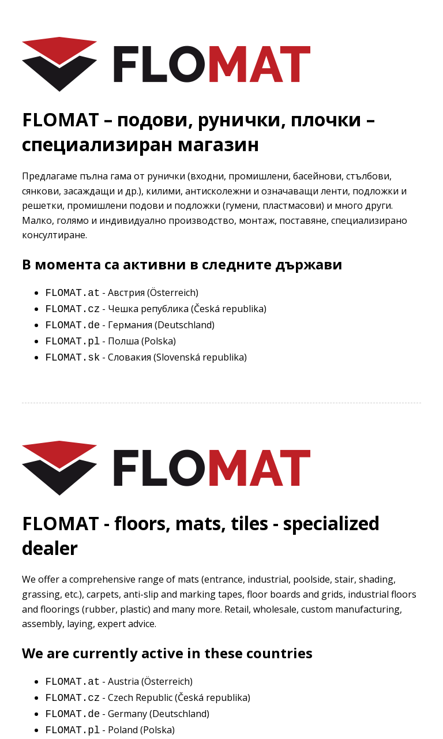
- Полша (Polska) (110, 342)
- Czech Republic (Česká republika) (147, 699)
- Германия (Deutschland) (130, 326)
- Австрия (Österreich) (121, 293)
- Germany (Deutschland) (127, 716)
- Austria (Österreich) (119, 683)
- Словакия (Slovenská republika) (146, 359)
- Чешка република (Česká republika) (155, 309)
